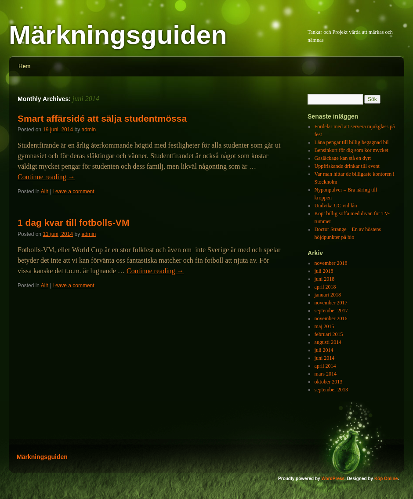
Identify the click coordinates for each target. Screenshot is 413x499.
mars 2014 (326, 374)
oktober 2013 (329, 382)
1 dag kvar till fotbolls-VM (73, 222)
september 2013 (331, 390)
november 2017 (331, 303)
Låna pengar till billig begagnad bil (352, 142)
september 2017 (331, 310)
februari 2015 (329, 334)
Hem (24, 66)
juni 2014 (325, 358)
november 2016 (331, 318)
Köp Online (386, 478)
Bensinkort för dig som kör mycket (351, 150)
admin (89, 130)
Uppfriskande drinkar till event (347, 166)
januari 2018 (328, 295)
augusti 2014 (328, 342)
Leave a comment (73, 191)
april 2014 (325, 366)
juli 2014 (324, 350)
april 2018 (325, 287)
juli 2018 (324, 271)
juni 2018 (325, 279)
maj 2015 (324, 326)
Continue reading (46, 177)
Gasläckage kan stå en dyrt (343, 158)
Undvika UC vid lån (336, 205)
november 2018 (331, 263)
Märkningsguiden (118, 35)
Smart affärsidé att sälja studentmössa (102, 118)
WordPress (332, 478)
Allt (44, 191)
